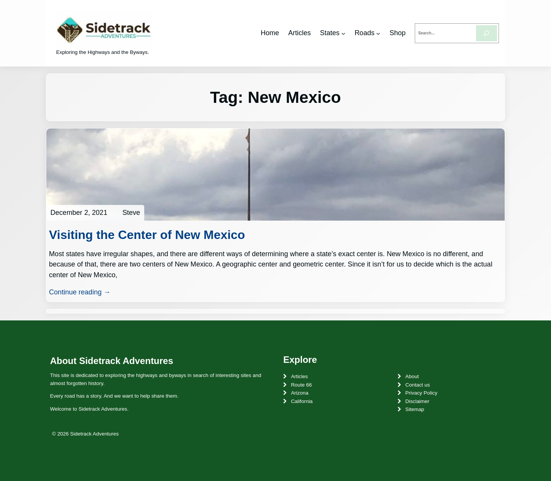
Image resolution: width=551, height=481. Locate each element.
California (302, 401)
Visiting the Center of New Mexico (147, 235)
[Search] (486, 33)
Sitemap (414, 409)
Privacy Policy (421, 393)
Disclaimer (417, 401)
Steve (131, 212)
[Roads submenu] (378, 33)
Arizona (299, 393)
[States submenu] (343, 33)
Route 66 (301, 385)
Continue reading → (80, 292)
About (412, 376)
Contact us (417, 385)
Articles (299, 376)
